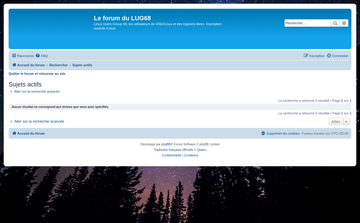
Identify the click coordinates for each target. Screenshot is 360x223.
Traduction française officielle (173, 150)
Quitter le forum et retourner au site (37, 73)
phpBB (166, 144)
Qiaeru (201, 150)
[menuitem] (41, 56)
